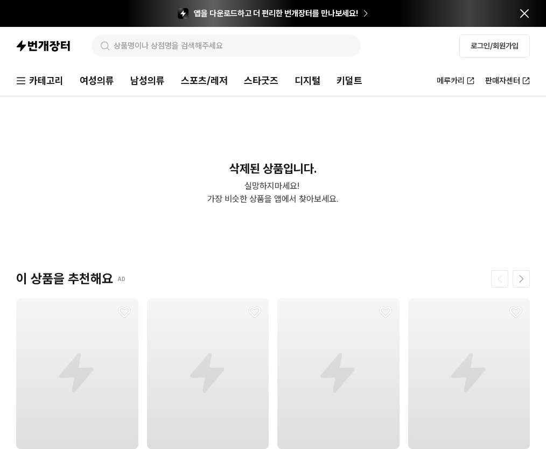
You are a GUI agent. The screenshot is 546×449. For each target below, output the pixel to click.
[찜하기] (124, 312)
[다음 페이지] (521, 278)
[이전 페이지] (499, 278)
